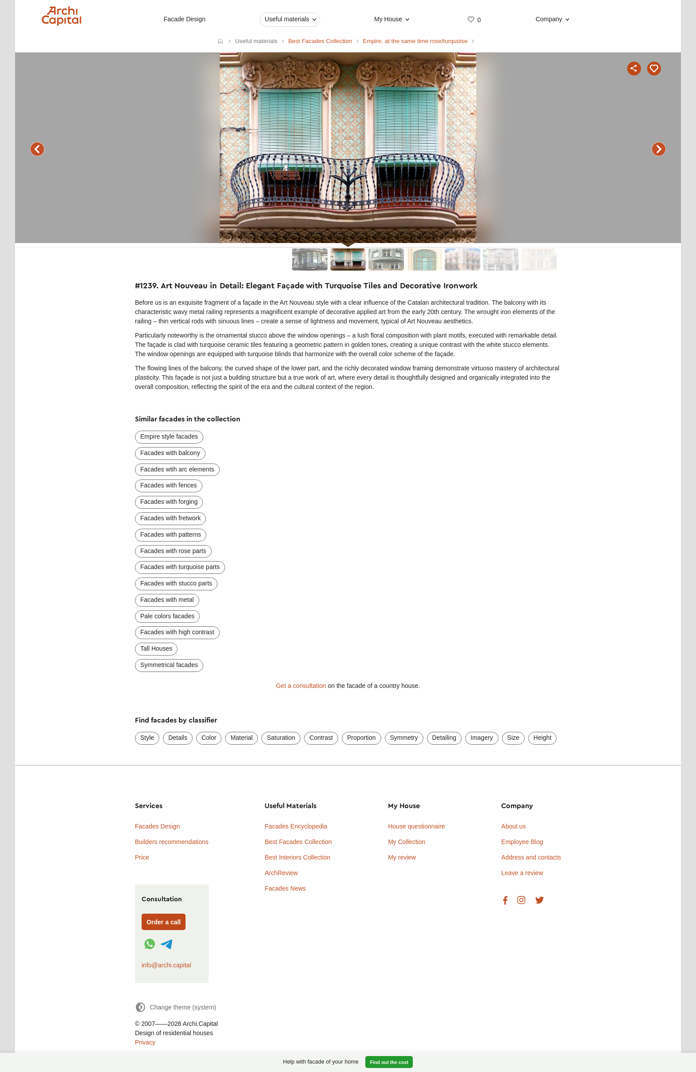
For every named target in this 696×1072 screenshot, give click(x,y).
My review (402, 857)
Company (549, 19)
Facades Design (157, 826)
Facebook (505, 901)
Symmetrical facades (169, 664)
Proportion (361, 737)
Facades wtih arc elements (177, 469)
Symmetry (404, 737)
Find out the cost (389, 1062)
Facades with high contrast (177, 632)
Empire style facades (169, 436)
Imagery (482, 737)
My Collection (406, 841)
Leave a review (522, 872)
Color (209, 737)
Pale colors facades (167, 616)
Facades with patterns (170, 534)
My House (388, 19)
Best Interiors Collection (297, 857)
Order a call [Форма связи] (163, 922)
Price (142, 857)
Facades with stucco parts (176, 583)
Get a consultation (301, 685)
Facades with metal (167, 599)
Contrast (321, 737)
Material (241, 737)
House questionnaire (416, 826)
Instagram (521, 901)
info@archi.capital (166, 965)
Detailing (444, 737)
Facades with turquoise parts (180, 566)
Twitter (540, 901)
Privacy (145, 1042)
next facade (659, 149)
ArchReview (281, 872)
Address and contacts (531, 857)
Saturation (281, 737)
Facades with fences (168, 485)
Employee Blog (522, 841)
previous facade (37, 149)
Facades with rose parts (173, 550)
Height (542, 737)
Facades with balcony (170, 452)
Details (177, 737)
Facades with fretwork (170, 518)
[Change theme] (175, 1007)
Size (513, 737)
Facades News (285, 888)
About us (513, 826)
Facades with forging (169, 501)
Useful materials (287, 19)
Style (147, 737)
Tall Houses (156, 648)
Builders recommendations (172, 841)
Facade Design (185, 19)
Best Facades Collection (298, 841)
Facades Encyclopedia (296, 826)
